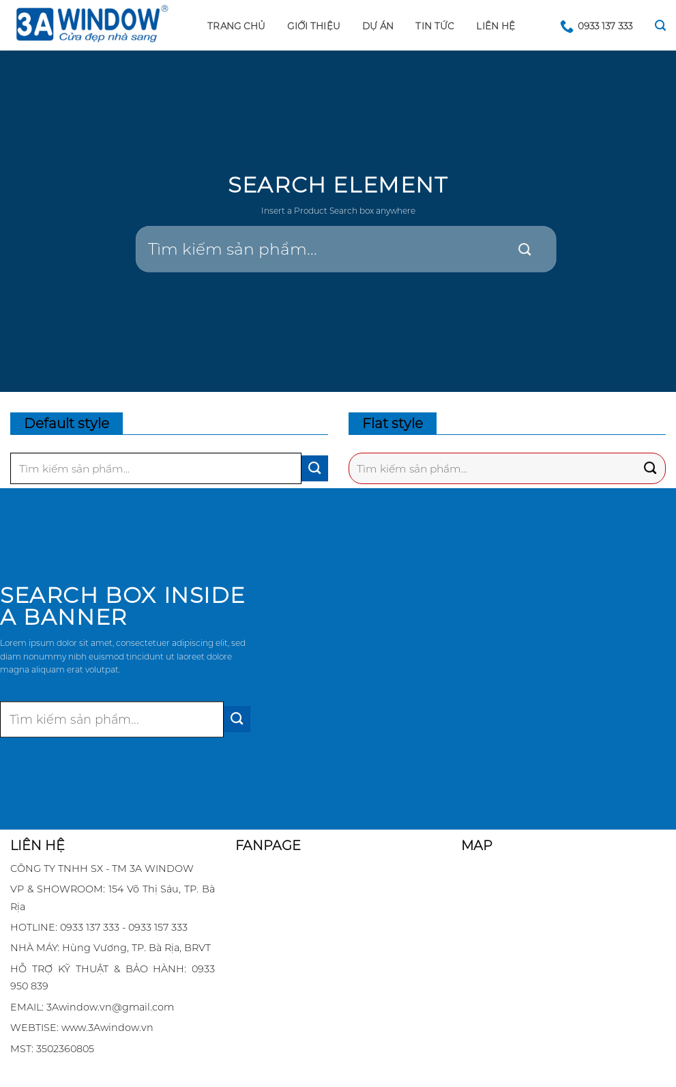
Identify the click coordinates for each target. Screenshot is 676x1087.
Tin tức (434, 25)
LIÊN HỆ (495, 25)
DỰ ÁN (378, 25)
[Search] (660, 25)
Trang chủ (236, 25)
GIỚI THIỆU (313, 25)
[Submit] (525, 250)
